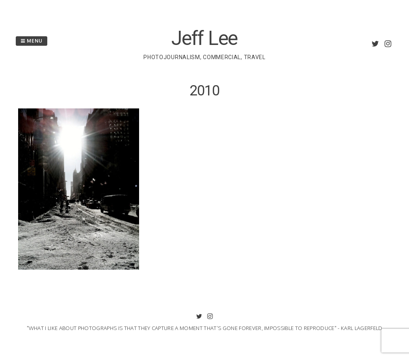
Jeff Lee (204, 38)
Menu (31, 41)
